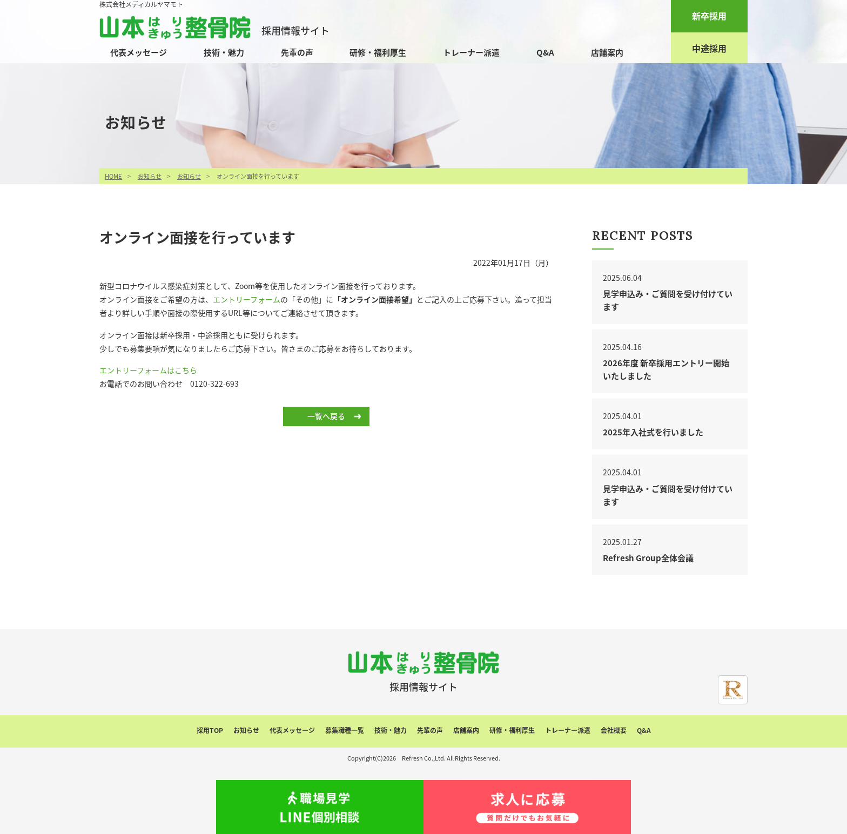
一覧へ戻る (326, 416)
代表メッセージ (138, 52)
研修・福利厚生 (377, 52)
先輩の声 (297, 52)
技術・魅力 (224, 52)
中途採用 (709, 48)
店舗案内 (607, 52)
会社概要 (614, 730)
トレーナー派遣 (471, 52)
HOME (113, 176)
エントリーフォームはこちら (148, 370)
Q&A (545, 52)
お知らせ (150, 176)
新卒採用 (709, 15)
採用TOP (210, 730)
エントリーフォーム (246, 299)
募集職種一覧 (344, 730)
